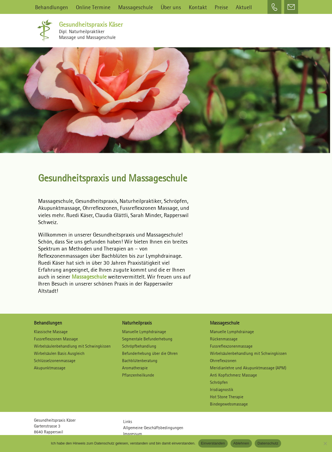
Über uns (171, 7)
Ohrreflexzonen (223, 360)
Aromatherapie (135, 367)
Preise (221, 7)
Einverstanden (213, 443)
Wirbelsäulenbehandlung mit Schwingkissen (72, 346)
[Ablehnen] (325, 443)
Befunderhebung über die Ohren (150, 353)
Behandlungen (51, 7)
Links (127, 421)
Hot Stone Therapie (226, 396)
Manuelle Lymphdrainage (144, 331)
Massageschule (135, 7)
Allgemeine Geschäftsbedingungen (153, 427)
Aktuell (244, 7)
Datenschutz (267, 443)
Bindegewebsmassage (229, 404)
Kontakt (198, 7)
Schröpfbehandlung (139, 346)
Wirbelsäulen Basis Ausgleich (59, 353)
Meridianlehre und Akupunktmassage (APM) (248, 367)
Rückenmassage (223, 339)
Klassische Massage (51, 331)
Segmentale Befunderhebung (147, 339)
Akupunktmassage (49, 367)
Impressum (132, 433)
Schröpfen (219, 382)
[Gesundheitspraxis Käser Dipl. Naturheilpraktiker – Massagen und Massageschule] (46, 30)
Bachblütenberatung (139, 360)
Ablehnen (241, 443)
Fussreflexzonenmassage (231, 346)
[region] (166, 97)
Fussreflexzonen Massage (56, 339)
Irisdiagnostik (221, 389)
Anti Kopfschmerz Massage (233, 375)
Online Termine (93, 7)
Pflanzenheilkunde (138, 375)
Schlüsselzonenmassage (54, 360)
